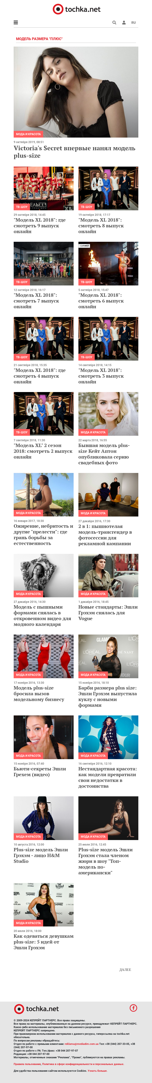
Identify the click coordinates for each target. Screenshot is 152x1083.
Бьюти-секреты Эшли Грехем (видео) (40, 771)
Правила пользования (27, 1064)
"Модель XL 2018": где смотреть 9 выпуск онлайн (40, 226)
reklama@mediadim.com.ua (82, 1044)
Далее (125, 970)
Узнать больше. (97, 1070)
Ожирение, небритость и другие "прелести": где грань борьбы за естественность (43, 534)
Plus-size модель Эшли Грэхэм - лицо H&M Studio (41, 855)
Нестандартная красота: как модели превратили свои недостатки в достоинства (107, 777)
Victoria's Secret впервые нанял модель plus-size (74, 151)
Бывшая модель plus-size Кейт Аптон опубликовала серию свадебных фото (104, 454)
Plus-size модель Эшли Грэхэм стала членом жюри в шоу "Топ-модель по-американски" (105, 861)
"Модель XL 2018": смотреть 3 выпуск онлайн (101, 376)
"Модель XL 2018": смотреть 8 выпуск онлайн (101, 226)
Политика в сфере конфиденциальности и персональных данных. (83, 1064)
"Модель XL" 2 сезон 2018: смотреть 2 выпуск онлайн (43, 451)
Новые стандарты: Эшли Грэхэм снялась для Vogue (108, 613)
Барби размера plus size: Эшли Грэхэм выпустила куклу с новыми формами (107, 696)
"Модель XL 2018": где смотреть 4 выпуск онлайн (40, 376)
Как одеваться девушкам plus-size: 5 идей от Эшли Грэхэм (44, 942)
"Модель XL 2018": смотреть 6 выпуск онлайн (101, 301)
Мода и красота (28, 134)
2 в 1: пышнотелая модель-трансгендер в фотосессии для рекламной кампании (105, 535)
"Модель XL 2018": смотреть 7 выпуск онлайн (36, 301)
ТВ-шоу (22, 207)
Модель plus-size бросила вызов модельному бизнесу (39, 693)
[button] (124, 22)
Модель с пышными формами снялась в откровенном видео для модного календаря (42, 615)
